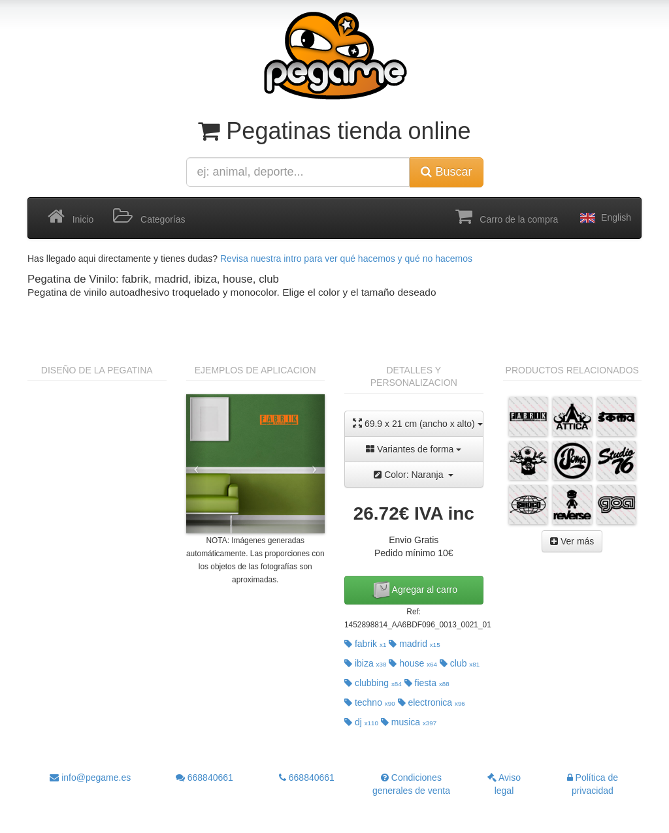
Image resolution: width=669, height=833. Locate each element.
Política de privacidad (592, 784)
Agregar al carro (414, 590)
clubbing (373, 683)
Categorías (149, 217)
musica (408, 722)
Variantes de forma (413, 449)
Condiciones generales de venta (411, 784)
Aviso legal (504, 784)
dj (361, 722)
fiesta (426, 683)
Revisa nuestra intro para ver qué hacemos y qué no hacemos (346, 258)
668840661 (204, 777)
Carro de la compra (507, 217)
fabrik (365, 643)
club (460, 663)
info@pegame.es (90, 777)
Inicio (70, 217)
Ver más (572, 541)
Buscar (446, 171)
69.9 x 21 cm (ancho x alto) (418, 423)
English (604, 218)
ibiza (365, 663)
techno (369, 702)
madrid (414, 643)
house (413, 663)
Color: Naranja (413, 474)
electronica (431, 702)
